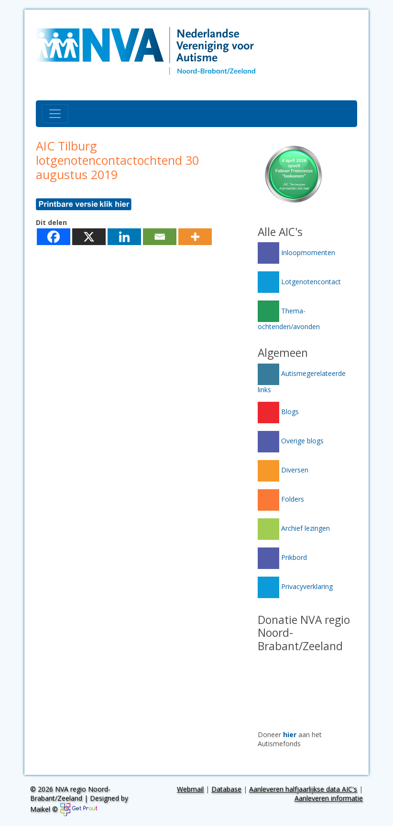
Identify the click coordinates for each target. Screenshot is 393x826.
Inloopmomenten (296, 252)
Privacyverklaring (295, 586)
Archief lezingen (294, 528)
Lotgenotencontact (299, 281)
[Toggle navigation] (55, 113)
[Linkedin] (124, 236)
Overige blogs (291, 440)
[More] (195, 236)
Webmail (190, 789)
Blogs (278, 411)
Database (226, 789)
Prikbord (282, 557)
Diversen (283, 469)
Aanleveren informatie (329, 798)
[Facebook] (53, 236)
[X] (89, 236)
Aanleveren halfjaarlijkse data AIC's (303, 789)
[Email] (159, 236)
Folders (281, 499)
